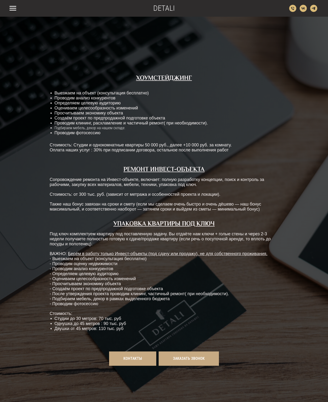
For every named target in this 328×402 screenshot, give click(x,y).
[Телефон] (292, 11)
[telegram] (313, 11)
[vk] (303, 11)
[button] (189, 358)
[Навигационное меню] (13, 8)
